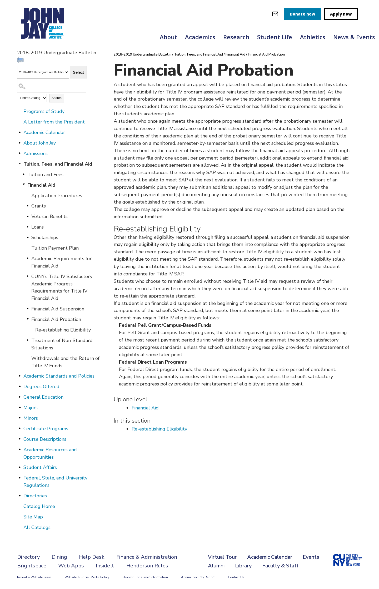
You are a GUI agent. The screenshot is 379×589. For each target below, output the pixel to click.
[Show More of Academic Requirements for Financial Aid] (27, 258)
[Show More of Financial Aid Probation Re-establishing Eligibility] (27, 319)
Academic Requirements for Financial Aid (61, 262)
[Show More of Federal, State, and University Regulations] (19, 477)
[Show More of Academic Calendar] (19, 132)
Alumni (216, 565)
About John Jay (39, 143)
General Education (43, 397)
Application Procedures (56, 195)
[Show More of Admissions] (19, 153)
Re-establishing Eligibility (63, 330)
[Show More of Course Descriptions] (19, 439)
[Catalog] (43, 72)
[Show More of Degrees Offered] (19, 386)
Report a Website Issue (34, 577)
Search (57, 98)
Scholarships (44, 237)
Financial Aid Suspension (57, 309)
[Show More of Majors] (19, 407)
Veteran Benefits (49, 216)
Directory (28, 557)
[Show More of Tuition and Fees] (23, 174)
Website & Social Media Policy (86, 577)
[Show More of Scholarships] (27, 237)
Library (243, 565)
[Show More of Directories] (19, 495)
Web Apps (71, 565)
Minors (30, 418)
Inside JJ (105, 565)
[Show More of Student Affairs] (19, 467)
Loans (37, 227)
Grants (38, 206)
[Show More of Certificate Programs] (19, 428)
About (168, 37)
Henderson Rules (147, 565)
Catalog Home (39, 506)
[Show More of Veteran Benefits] (27, 216)
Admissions (35, 153)
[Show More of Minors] (19, 417)
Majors (30, 407)
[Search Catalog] (51, 86)
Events (311, 557)
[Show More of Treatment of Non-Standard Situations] (27, 340)
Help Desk (91, 557)
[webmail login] (275, 14)
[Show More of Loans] (27, 226)
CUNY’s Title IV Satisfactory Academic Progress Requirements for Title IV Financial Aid (61, 287)
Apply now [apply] (341, 14)
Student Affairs (40, 467)
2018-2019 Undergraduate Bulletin (142, 54)
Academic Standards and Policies (58, 376)
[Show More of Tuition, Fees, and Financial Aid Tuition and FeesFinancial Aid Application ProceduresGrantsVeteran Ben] (19, 163)
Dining (59, 557)
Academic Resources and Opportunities (50, 453)
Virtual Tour (222, 557)
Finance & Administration (146, 557)
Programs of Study (43, 111)
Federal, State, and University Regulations (55, 481)
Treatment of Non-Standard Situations (62, 344)
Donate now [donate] (302, 14)
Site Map (33, 517)
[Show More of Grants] (27, 205)
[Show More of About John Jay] (19, 142)
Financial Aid (41, 185)
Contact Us (236, 577)
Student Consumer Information (145, 577)
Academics (200, 37)
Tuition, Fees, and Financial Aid (57, 164)
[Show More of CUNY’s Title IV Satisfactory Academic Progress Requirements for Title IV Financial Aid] (27, 276)
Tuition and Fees (45, 174)
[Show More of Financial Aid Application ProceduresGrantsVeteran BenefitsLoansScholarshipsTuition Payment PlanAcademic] (23, 184)
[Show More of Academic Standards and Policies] (19, 375)
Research (236, 37)
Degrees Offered (41, 386)
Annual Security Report (198, 577)
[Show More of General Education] (19, 396)
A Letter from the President (54, 122)
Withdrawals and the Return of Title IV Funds (65, 362)
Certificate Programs (45, 428)
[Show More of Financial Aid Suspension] (27, 308)
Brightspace (31, 565)
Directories (35, 496)
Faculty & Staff (280, 565)
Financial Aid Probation (56, 319)
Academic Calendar (44, 132)
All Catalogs (37, 527)
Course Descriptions (44, 439)
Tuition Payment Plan (55, 248)
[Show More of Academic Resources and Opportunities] (19, 449)
